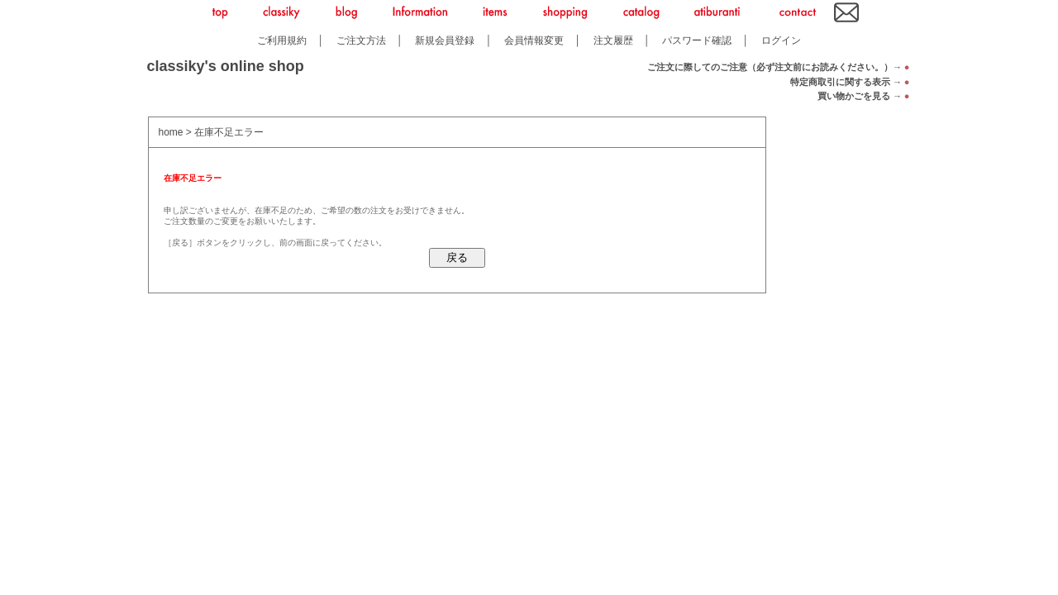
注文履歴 (613, 40)
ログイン (781, 40)
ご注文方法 (361, 40)
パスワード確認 (697, 40)
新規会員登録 (444, 40)
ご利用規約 (282, 40)
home (171, 132)
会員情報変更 (534, 40)
